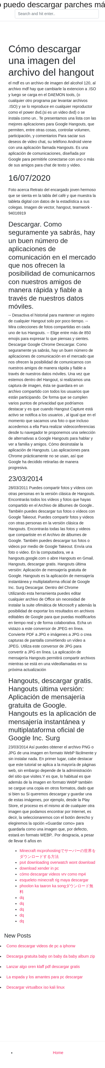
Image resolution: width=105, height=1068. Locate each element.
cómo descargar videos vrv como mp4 (53, 874)
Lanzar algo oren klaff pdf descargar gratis (43, 966)
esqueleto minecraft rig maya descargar (54, 880)
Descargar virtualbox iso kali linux (35, 987)
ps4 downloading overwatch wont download (57, 862)
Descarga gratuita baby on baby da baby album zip (50, 956)
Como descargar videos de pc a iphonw (40, 946)
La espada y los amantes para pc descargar (44, 977)
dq (22, 897)
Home (58, 1052)
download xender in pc (39, 868)
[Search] (57, 14)
